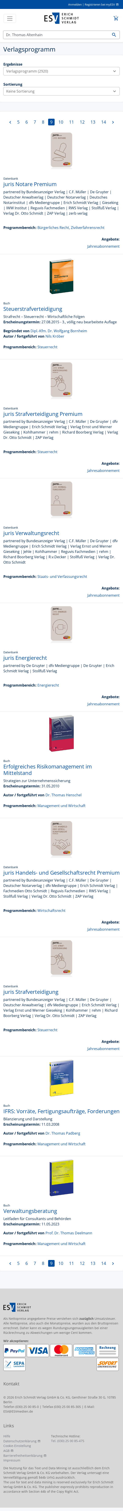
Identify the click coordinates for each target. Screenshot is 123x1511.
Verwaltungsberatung (30, 1210)
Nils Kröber (54, 336)
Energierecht (48, 685)
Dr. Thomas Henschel (63, 795)
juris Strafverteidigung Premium (42, 413)
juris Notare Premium (30, 184)
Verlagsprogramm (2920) (62, 71)
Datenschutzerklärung (20, 1441)
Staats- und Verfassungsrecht (62, 576)
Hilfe (6, 1436)
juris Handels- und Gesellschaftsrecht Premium (61, 872)
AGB (6, 1451)
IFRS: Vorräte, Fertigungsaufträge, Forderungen (61, 1111)
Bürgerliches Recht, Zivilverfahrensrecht (71, 227)
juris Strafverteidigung (30, 991)
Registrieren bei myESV (100, 4)
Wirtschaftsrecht (51, 910)
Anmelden (75, 4)
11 (71, 122)
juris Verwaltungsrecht (31, 533)
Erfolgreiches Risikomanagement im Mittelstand (47, 769)
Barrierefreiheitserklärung (23, 1455)
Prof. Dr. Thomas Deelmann (68, 1233)
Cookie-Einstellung (17, 1446)
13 (92, 122)
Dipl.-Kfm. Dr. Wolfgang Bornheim (59, 330)
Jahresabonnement (103, 246)
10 (60, 122)
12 (82, 122)
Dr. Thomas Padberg (62, 1133)
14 (103, 122)
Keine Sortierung (62, 91)
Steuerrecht (47, 347)
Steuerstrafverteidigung (32, 308)
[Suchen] (56, 35)
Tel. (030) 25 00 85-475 (67, 1441)
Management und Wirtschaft (61, 805)
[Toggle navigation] (10, 18)
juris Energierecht (25, 657)
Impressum (11, 1460)
